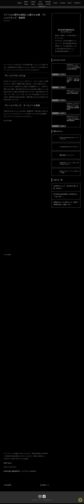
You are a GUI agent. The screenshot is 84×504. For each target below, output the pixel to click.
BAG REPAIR (40, 3)
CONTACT (77, 3)
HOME (19, 3)
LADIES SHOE (33, 3)
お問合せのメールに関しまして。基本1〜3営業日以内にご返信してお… (65, 203)
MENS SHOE (26, 3)
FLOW (55, 3)
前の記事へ (8, 485)
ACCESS (62, 3)
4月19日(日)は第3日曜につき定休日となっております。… (65, 195)
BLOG (69, 3)
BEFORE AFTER (48, 3)
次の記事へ (44, 485)
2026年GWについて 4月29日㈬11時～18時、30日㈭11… (65, 187)
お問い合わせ (8, 463)
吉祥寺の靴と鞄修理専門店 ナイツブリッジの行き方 (20, 472)
